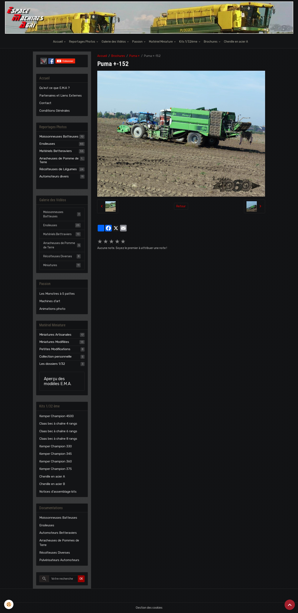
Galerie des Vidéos (114, 41)
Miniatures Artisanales (55, 334)
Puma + (134, 56)
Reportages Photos (82, 41)
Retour (181, 206)
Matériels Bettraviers (62, 234)
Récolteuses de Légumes (58, 169)
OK (81, 579)
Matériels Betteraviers (55, 151)
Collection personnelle (55, 356)
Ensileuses (47, 144)
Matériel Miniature (161, 41)
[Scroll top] (290, 605)
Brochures (211, 41)
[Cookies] (8, 604)
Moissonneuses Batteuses (58, 136)
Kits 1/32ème (188, 41)
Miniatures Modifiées (54, 342)
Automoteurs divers (54, 176)
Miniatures (62, 265)
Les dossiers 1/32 (52, 364)
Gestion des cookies (149, 607)
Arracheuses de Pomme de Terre (59, 160)
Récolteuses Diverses (62, 256)
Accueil (58, 41)
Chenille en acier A (236, 41)
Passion (137, 41)
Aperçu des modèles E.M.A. (57, 381)
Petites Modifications (54, 349)
